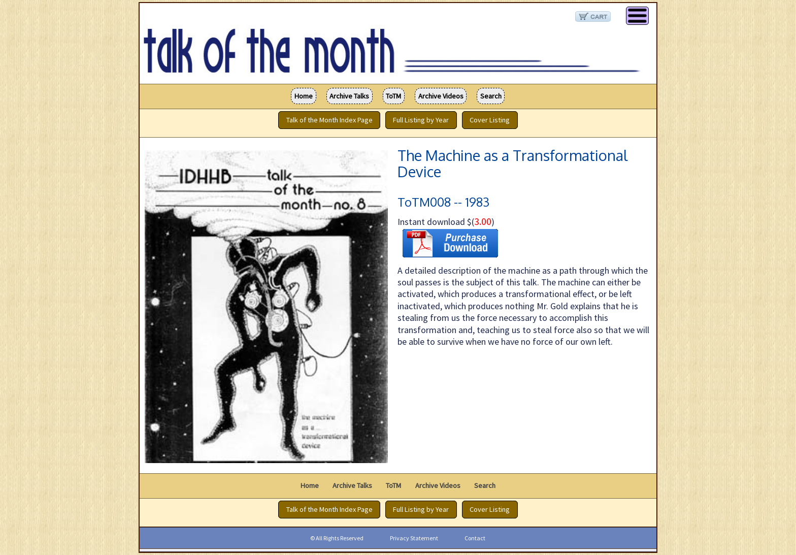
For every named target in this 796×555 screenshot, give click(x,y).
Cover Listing (490, 120)
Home (303, 96)
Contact (475, 538)
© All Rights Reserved (336, 538)
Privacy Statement (414, 538)
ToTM (393, 96)
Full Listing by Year (421, 120)
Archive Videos (440, 96)
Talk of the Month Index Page (329, 120)
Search (491, 96)
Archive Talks (349, 96)
